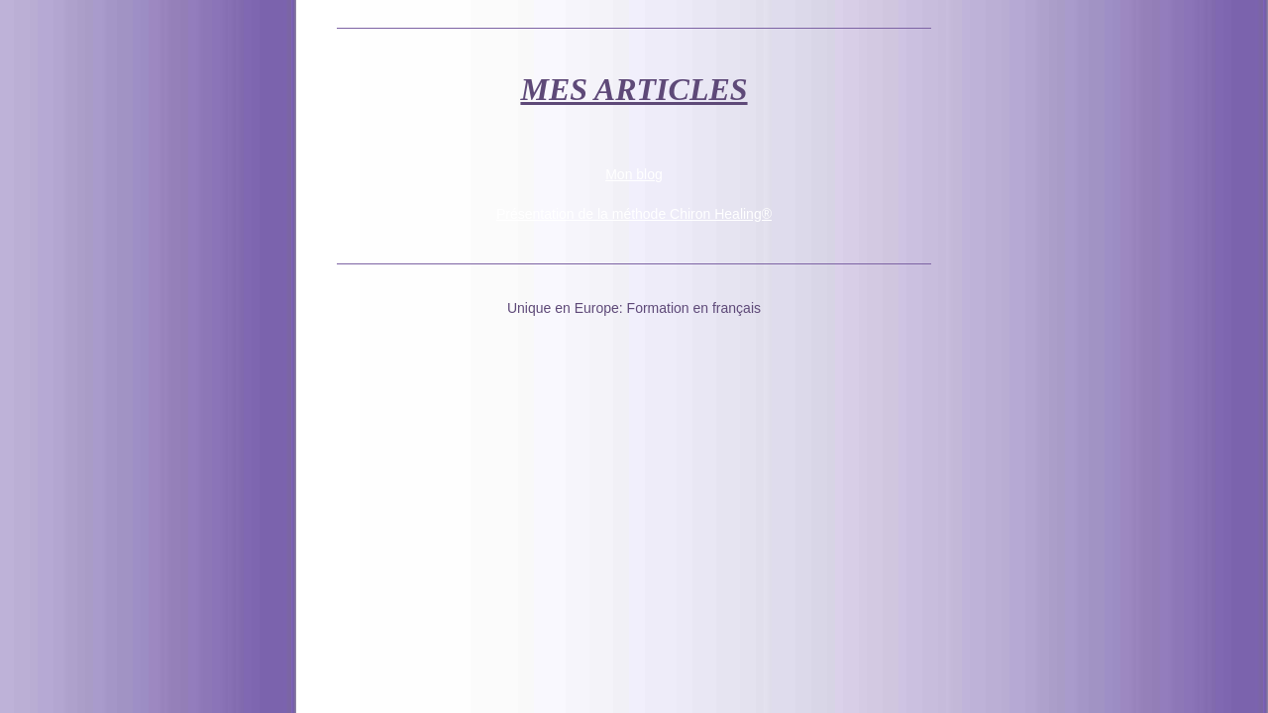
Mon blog (634, 174)
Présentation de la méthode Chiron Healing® (634, 214)
